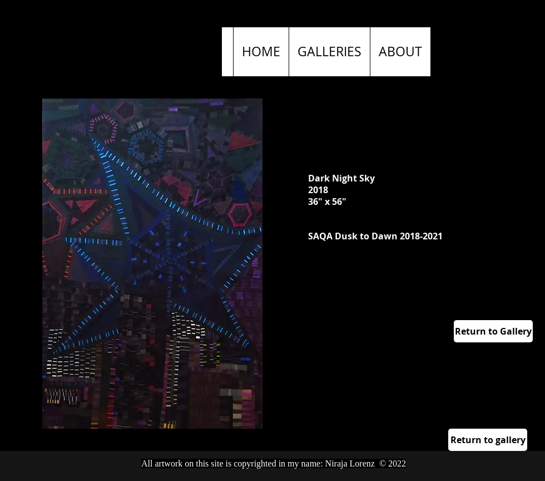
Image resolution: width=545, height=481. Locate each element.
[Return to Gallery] (493, 331)
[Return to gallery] (487, 440)
